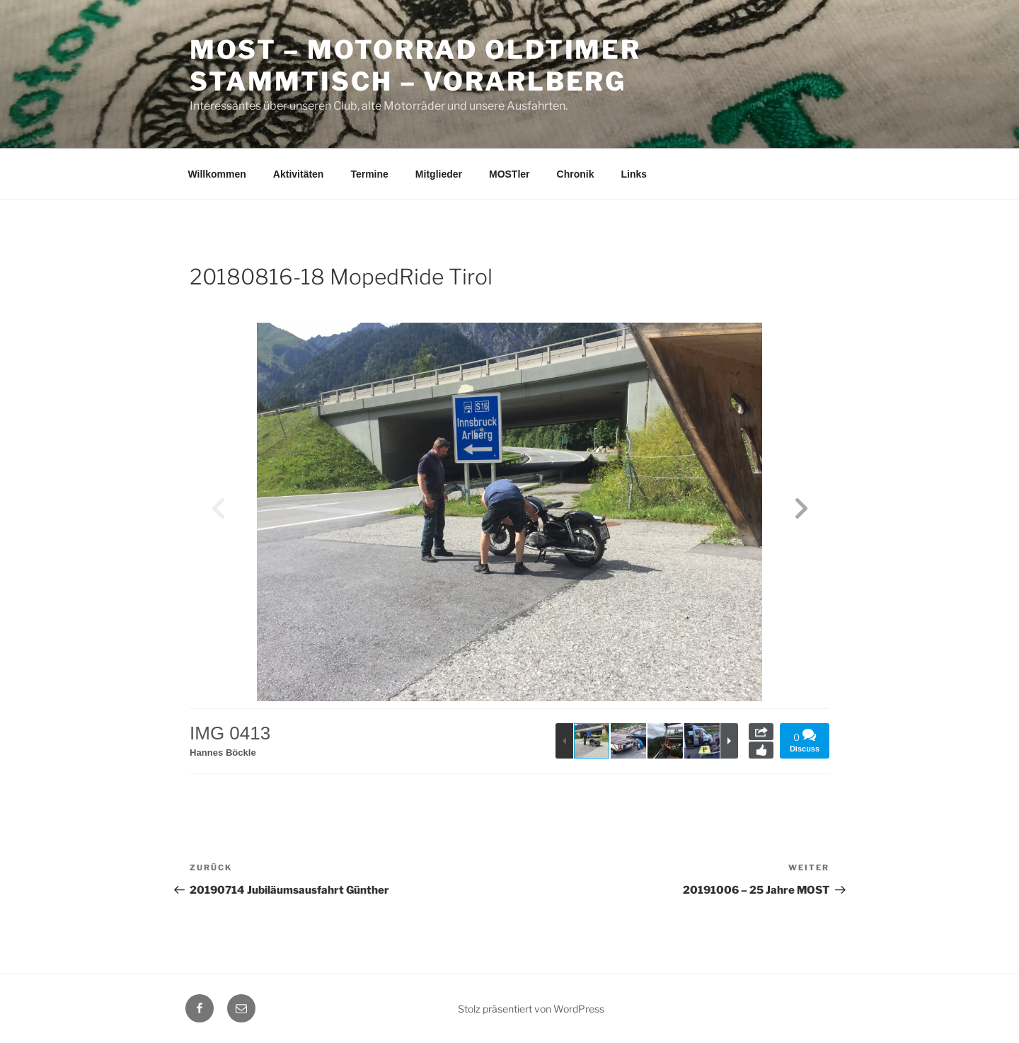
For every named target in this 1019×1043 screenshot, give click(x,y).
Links (634, 174)
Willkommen (217, 174)
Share (761, 731)
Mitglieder (438, 174)
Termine (369, 174)
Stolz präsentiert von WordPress (531, 1009)
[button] (801, 512)
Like (761, 750)
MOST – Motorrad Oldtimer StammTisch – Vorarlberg (415, 65)
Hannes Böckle (225, 752)
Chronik (575, 174)
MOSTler (509, 174)
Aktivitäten (298, 174)
